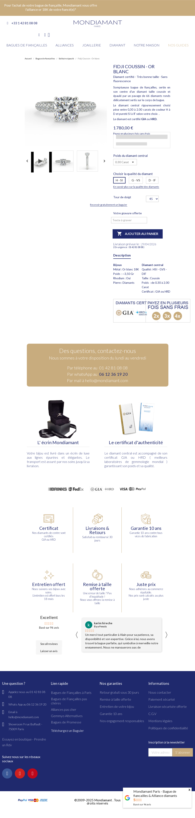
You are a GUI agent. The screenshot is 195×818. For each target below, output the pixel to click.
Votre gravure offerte (127, 213)
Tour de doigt (122, 197)
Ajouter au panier (137, 234)
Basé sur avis (142, 804)
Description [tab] (122, 255)
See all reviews (49, 644)
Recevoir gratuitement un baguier (108, 204)
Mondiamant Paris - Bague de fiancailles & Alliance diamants (155, 793)
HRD (142, 457)
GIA (124, 457)
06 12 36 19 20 (113, 374)
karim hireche (103, 623)
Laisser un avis (48, 651)
